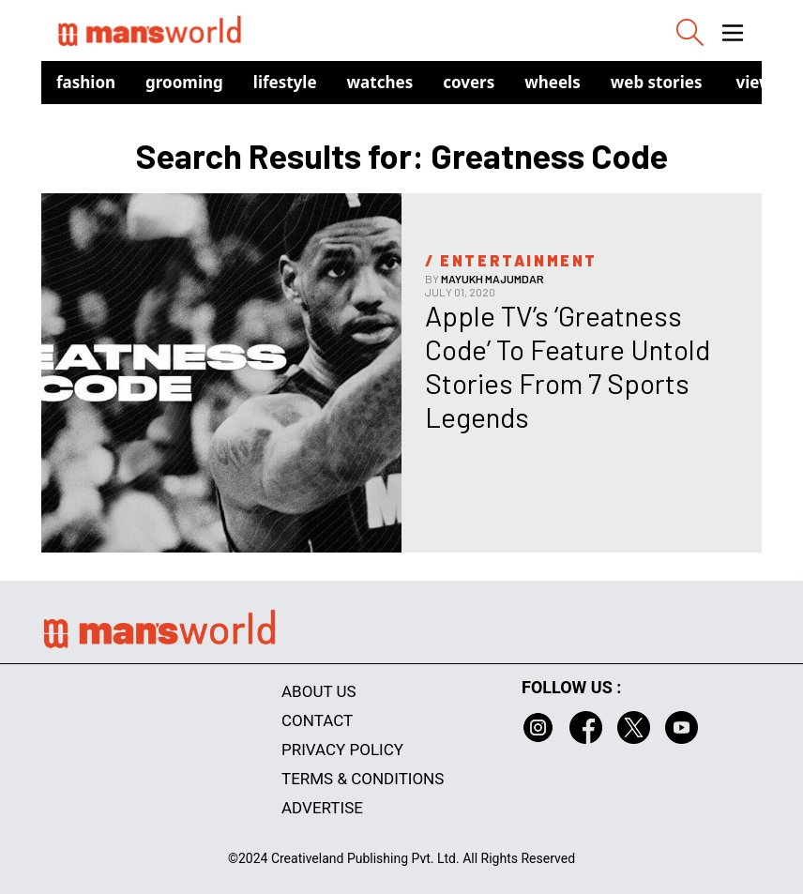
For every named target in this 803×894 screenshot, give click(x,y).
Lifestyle (285, 82)
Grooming (184, 82)
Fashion (85, 82)
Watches (380, 82)
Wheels (552, 82)
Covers (468, 82)
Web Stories (657, 82)
